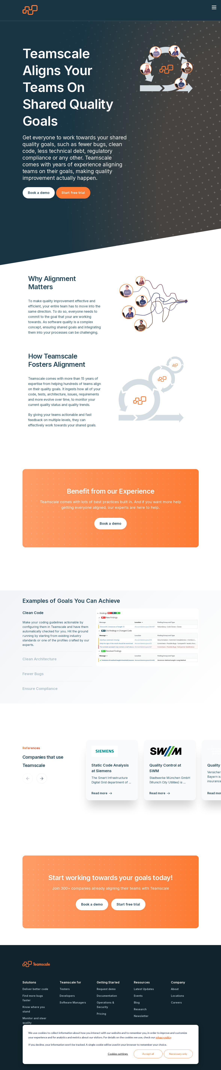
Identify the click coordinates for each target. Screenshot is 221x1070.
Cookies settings (118, 1053)
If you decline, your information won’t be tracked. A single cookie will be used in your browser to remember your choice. (97, 1044)
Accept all (148, 1053)
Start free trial (73, 193)
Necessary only (178, 1053)
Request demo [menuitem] (106, 989)
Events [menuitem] (138, 995)
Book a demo (38, 193)
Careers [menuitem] (176, 1002)
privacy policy (163, 1037)
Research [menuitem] (140, 1009)
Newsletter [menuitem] (141, 1016)
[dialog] (111, 1044)
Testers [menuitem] (65, 989)
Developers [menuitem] (67, 995)
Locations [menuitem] (177, 995)
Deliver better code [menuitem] (35, 989)
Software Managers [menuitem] (73, 1002)
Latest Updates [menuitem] (144, 989)
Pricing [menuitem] (101, 1013)
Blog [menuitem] (137, 1002)
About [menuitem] (175, 989)
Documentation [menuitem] (107, 995)
